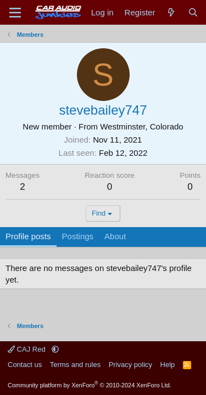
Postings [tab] (78, 236)
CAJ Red (27, 349)
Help (167, 364)
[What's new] (171, 12)
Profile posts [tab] (28, 236)
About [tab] (115, 236)
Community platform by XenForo (89, 385)
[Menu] (15, 13)
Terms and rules (75, 364)
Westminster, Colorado (141, 126)
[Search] (193, 12)
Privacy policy (130, 364)
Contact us (25, 364)
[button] (55, 349)
